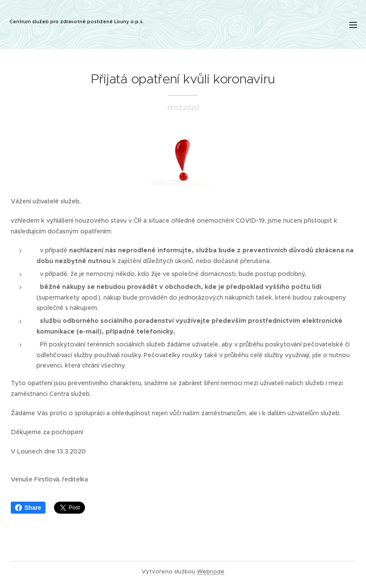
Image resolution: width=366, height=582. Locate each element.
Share (28, 507)
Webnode (210, 571)
